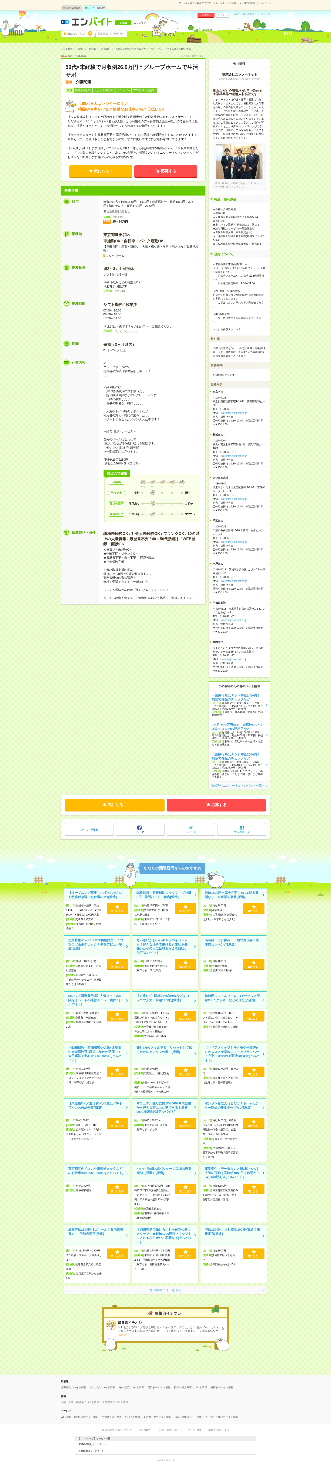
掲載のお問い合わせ (218, 1430)
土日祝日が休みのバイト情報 (221, 1416)
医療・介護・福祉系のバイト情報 (80, 1402)
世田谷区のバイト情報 (73, 1387)
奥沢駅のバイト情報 (159, 1387)
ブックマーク (241, 832)
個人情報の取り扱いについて (117, 1430)
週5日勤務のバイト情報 (188, 1416)
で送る (89, 829)
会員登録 (206, 15)
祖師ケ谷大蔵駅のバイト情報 (190, 1387)
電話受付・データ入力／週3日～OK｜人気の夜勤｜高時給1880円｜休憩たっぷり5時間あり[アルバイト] (232, 1173)
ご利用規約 (145, 1430)
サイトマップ (263, 14)
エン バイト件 (95, 8)
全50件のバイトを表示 (165, 1290)
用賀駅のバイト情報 (221, 1387)
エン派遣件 (71, 8)
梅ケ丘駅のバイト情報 (131, 1387)
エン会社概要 (195, 1430)
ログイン (222, 15)
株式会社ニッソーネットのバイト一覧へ (238, 785)
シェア (140, 832)
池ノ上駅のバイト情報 (102, 1387)
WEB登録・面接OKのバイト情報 (79, 1416)
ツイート (191, 832)
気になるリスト (79, 33)
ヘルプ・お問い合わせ (243, 14)
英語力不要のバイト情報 (157, 1416)
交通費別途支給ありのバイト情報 (121, 1416)
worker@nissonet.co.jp (234, 412)
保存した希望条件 (114, 33)
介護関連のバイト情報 (115, 1402)
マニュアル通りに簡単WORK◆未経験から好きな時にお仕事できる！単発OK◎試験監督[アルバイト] (163, 1107)
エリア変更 (140, 22)
